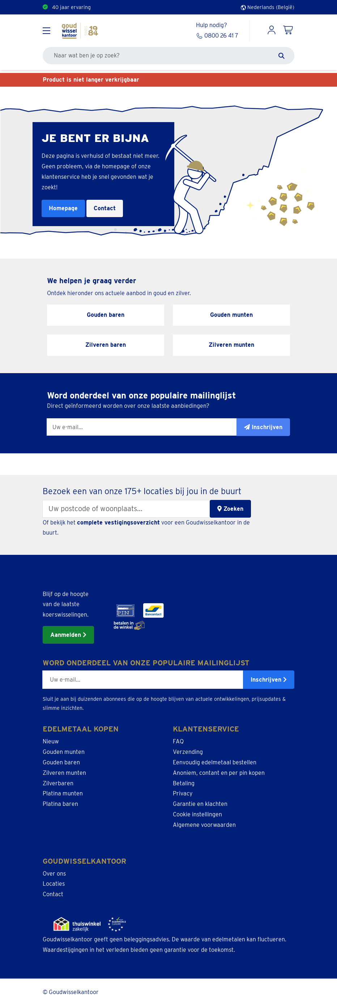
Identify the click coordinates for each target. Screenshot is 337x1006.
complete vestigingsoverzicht (118, 522)
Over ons (54, 873)
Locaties (54, 883)
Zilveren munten (64, 772)
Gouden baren (61, 762)
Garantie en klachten (200, 803)
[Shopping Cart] (288, 30)
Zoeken (230, 508)
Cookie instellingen (197, 814)
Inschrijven (269, 679)
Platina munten (63, 793)
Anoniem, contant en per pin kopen (219, 772)
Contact (105, 208)
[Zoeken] (281, 55)
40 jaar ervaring (71, 7)
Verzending (188, 751)
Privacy (183, 793)
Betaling (184, 783)
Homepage (63, 208)
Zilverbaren (58, 783)
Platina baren (60, 803)
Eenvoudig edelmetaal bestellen (214, 762)
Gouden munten (64, 751)
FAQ (178, 741)
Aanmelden (68, 634)
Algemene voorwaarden (204, 824)
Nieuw (51, 741)
